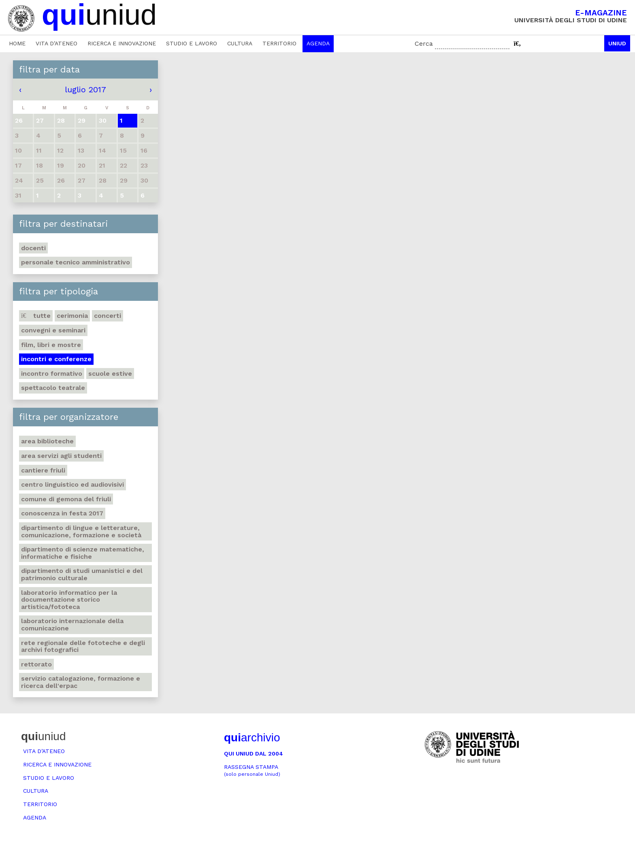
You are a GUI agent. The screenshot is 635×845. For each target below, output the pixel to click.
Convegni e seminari (53, 330)
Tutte (36, 315)
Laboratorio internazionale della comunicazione (72, 624)
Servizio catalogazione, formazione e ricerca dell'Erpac (80, 682)
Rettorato (36, 664)
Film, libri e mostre (51, 345)
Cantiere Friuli (43, 470)
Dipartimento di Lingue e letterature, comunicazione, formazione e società (81, 531)
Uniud (617, 43)
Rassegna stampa (252, 770)
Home (17, 43)
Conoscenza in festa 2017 (62, 513)
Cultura (239, 43)
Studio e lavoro (191, 43)
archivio (252, 737)
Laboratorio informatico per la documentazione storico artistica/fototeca (69, 600)
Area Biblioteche (47, 441)
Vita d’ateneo (56, 43)
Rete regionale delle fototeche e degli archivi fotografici (83, 646)
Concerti (107, 315)
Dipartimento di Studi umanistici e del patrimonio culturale (82, 574)
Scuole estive (110, 373)
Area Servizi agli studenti (61, 456)
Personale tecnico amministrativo (75, 262)
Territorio (279, 43)
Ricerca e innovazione (121, 43)
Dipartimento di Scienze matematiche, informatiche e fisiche (82, 552)
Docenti (33, 248)
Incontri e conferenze (56, 359)
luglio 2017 (85, 89)
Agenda (318, 43)
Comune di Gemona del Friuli (66, 499)
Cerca (424, 43)
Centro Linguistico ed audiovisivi (72, 484)
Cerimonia (72, 315)
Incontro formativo (51, 373)
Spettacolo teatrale (53, 388)
